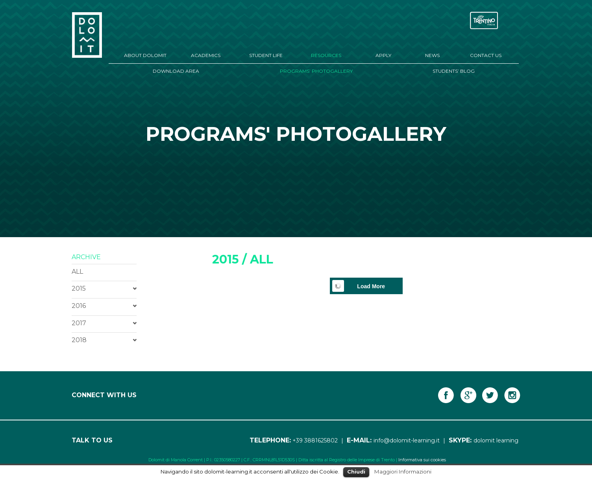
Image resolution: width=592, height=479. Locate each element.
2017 (79, 323)
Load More (371, 286)
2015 (79, 288)
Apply (383, 55)
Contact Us (485, 55)
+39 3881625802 (315, 440)
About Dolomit (145, 55)
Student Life (266, 55)
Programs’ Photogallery (316, 71)
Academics (205, 55)
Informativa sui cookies (422, 459)
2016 (79, 306)
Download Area (176, 71)
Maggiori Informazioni (402, 471)
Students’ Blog (454, 71)
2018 (79, 340)
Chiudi (356, 471)
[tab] (104, 288)
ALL (77, 271)
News (432, 55)
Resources (326, 55)
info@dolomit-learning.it (407, 440)
